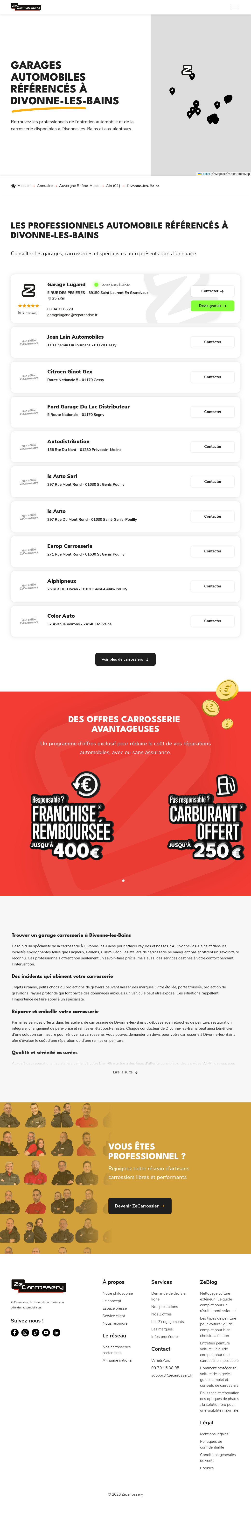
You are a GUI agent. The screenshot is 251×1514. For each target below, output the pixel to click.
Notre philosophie (118, 1293)
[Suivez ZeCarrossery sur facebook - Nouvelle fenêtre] (15, 1333)
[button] (187, 70)
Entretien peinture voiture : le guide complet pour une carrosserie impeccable (219, 1352)
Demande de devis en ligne (169, 1296)
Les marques (162, 1329)
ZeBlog (208, 1282)
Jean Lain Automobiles (75, 337)
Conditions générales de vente (218, 1457)
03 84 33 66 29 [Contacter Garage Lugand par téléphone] (60, 309)
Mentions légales (214, 1434)
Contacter (212, 342)
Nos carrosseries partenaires (117, 1350)
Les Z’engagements (167, 1321)
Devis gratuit (213, 305)
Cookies (207, 1468)
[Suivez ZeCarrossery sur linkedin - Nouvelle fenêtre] (56, 1333)
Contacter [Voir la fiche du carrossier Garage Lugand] (212, 291)
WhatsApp (160, 1360)
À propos (114, 1282)
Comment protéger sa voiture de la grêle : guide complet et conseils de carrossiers (219, 1376)
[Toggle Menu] (235, 7)
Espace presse (115, 1308)
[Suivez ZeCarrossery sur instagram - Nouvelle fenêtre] (25, 1333)
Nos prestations (164, 1306)
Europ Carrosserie (69, 546)
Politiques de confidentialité (212, 1444)
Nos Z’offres (161, 1314)
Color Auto (61, 616)
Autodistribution (68, 441)
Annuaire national (117, 1360)
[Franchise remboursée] (72, 817)
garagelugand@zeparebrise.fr (72, 315)
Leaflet (204, 174)
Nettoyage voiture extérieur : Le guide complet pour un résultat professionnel (218, 1302)
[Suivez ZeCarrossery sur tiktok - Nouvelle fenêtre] (36, 1333)
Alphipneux (61, 581)
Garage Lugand (66, 284)
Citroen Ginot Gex (69, 371)
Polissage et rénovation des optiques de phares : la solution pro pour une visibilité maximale (219, 1401)
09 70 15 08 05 (165, 1368)
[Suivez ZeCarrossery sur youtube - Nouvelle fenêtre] (46, 1333)
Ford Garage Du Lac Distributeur (88, 406)
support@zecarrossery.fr (171, 1375)
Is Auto (56, 511)
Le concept (112, 1301)
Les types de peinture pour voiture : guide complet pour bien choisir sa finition (218, 1327)
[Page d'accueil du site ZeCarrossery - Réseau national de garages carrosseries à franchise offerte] (26, 7)
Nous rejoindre (115, 1323)
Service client (114, 1316)
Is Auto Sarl (62, 476)
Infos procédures (165, 1336)
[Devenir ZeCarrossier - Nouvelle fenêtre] (140, 1206)
